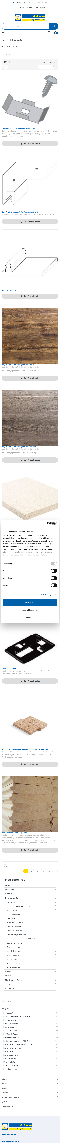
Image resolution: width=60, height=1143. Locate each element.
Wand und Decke (31, 1065)
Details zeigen (47, 595)
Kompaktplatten (31, 1020)
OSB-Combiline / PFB (31, 1037)
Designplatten (31, 1013)
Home (4, 40)
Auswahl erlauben (29, 610)
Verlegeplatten (31, 1062)
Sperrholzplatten (31, 1055)
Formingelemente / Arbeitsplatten (31, 1016)
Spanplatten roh (31, 1051)
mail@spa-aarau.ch (39, 2)
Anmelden (20, 8)
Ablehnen (30, 617)
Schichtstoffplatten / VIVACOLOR (31, 1041)
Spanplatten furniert (31, 1048)
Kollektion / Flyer (31, 1069)
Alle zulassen (30, 602)
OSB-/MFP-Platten (31, 1034)
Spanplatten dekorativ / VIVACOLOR (31, 1044)
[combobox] (30, 26)
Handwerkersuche (42, 8)
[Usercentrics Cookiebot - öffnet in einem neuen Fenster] (47, 523)
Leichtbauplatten (31, 1023)
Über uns (30, 8)
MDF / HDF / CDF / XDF (31, 1030)
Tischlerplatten (31, 1058)
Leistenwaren (31, 1027)
